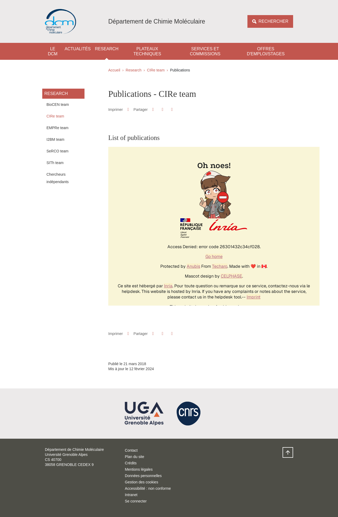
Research (107, 49)
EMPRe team (57, 128)
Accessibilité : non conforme (148, 488)
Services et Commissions (205, 51)
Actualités (78, 49)
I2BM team (55, 139)
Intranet (131, 495)
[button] (153, 109)
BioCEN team (57, 104)
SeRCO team (57, 151)
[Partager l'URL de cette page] (172, 109)
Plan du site (134, 457)
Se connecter (136, 501)
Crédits (131, 463)
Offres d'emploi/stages (266, 51)
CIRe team (156, 70)
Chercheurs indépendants (57, 178)
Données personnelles (143, 476)
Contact (131, 450)
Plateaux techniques (147, 51)
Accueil (114, 70)
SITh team (55, 163)
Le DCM (52, 51)
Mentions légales (139, 469)
